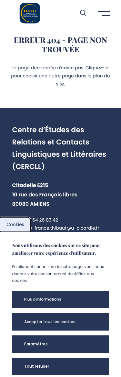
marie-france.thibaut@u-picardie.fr (59, 228)
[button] (80, 13)
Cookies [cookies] (15, 224)
